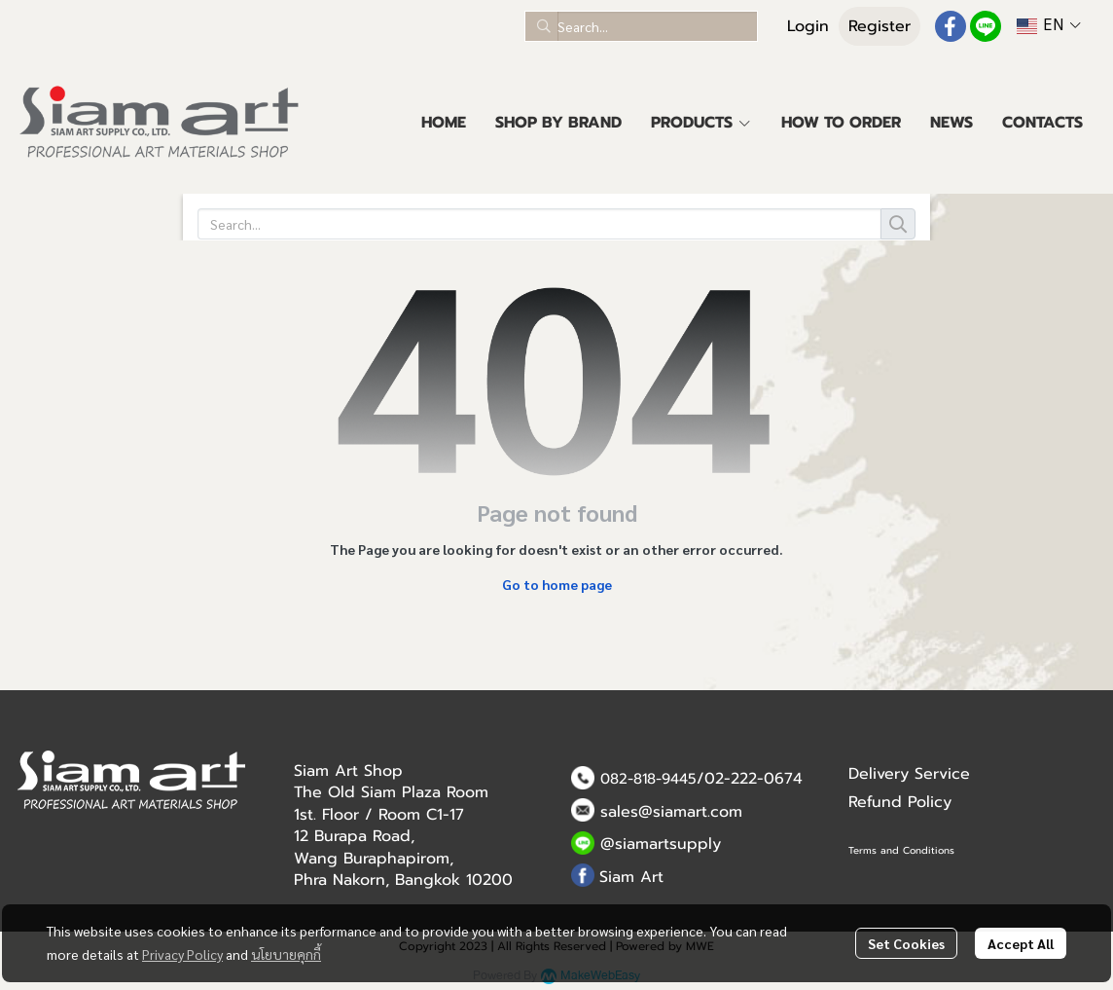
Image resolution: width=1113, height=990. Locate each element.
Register (879, 26)
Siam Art (631, 877)
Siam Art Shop (348, 771)
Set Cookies (906, 943)
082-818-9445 (648, 778)
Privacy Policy (182, 954)
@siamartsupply (660, 844)
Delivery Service (909, 774)
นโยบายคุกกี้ (286, 954)
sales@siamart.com (671, 812)
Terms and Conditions (901, 850)
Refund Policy (899, 802)
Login (808, 26)
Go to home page (557, 584)
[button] (641, 26)
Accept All (1020, 943)
